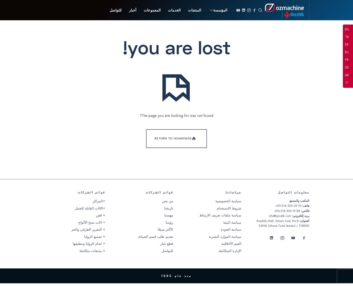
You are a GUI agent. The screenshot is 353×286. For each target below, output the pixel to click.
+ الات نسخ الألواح (91, 225)
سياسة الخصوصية (228, 204)
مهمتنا (168, 218)
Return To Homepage (176, 141)
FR (346, 60)
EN (347, 29)
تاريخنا (168, 211)
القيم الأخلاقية (231, 246)
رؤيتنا (169, 225)
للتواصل (167, 253)
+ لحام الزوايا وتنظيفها (89, 246)
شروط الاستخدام (229, 211)
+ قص (100, 218)
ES (346, 45)
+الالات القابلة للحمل (90, 211)
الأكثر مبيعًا (165, 232)
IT (347, 83)
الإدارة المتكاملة (230, 253)
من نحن (167, 204)
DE (347, 67)
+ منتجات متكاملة (92, 253)
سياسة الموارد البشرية (225, 239)
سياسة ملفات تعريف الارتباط (220, 218)
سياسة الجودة (231, 232)
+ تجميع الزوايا (94, 239)
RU (347, 52)
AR (347, 75)
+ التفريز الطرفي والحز (88, 232)
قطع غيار (166, 246)
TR (347, 37)
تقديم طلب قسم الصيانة (155, 239)
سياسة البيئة (232, 225)
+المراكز (99, 204)
